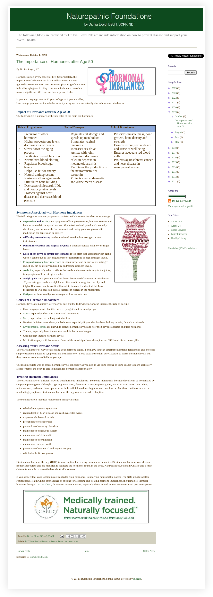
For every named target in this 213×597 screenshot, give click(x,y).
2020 (174, 107)
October (179, 116)
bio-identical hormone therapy (44, 541)
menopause (73, 541)
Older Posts (149, 551)
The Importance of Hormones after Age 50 (54, 61)
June (177, 137)
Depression (29, 221)
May (177, 142)
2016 (174, 157)
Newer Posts (23, 551)
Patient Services (179, 234)
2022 (174, 97)
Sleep (26, 317)
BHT (27, 541)
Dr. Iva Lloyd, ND (181, 200)
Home (87, 551)
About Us (175, 225)
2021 (174, 102)
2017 (174, 152)
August (178, 132)
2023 (174, 93)
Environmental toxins (34, 326)
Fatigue (28, 294)
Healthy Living (178, 238)
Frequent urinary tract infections (42, 261)
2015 (174, 162)
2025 (174, 88)
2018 (174, 147)
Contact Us (176, 221)
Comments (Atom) (39, 556)
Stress (26, 313)
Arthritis (28, 270)
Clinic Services (178, 229)
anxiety (46, 221)
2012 (174, 176)
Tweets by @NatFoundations (182, 248)
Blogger (137, 578)
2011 (174, 181)
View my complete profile (181, 206)
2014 (174, 167)
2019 (174, 112)
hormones (62, 541)
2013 (174, 171)
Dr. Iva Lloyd (44, 484)
